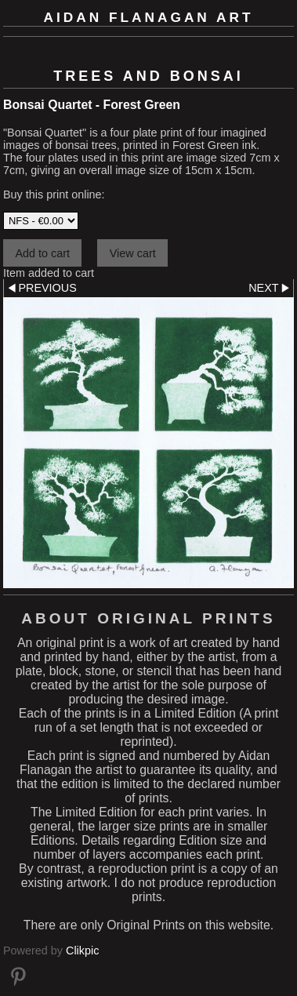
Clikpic (82, 950)
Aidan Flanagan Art (149, 17)
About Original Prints (148, 618)
